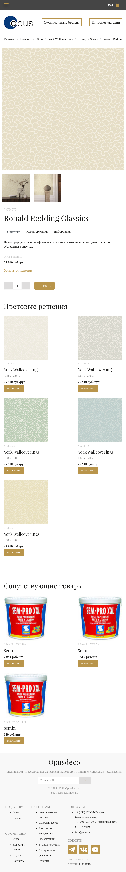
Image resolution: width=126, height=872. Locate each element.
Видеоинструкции (50, 844)
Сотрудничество (49, 822)
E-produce (85, 863)
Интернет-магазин (106, 22)
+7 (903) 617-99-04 (86, 821)
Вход (110, 4)
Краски (17, 818)
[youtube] (95, 849)
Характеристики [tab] (37, 231)
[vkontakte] (84, 849)
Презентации (47, 839)
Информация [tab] (62, 231)
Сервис (17, 855)
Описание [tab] (13, 232)
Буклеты (44, 860)
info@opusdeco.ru (85, 832)
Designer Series (88, 39)
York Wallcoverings (60, 39)
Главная (9, 39)
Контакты (18, 860)
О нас (16, 839)
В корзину (44, 285)
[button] (119, 5)
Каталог (25, 39)
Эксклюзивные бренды (62, 22)
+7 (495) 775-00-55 (86, 812)
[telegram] (72, 849)
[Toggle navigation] (6, 5)
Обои (39, 39)
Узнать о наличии (18, 270)
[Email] (64, 780)
